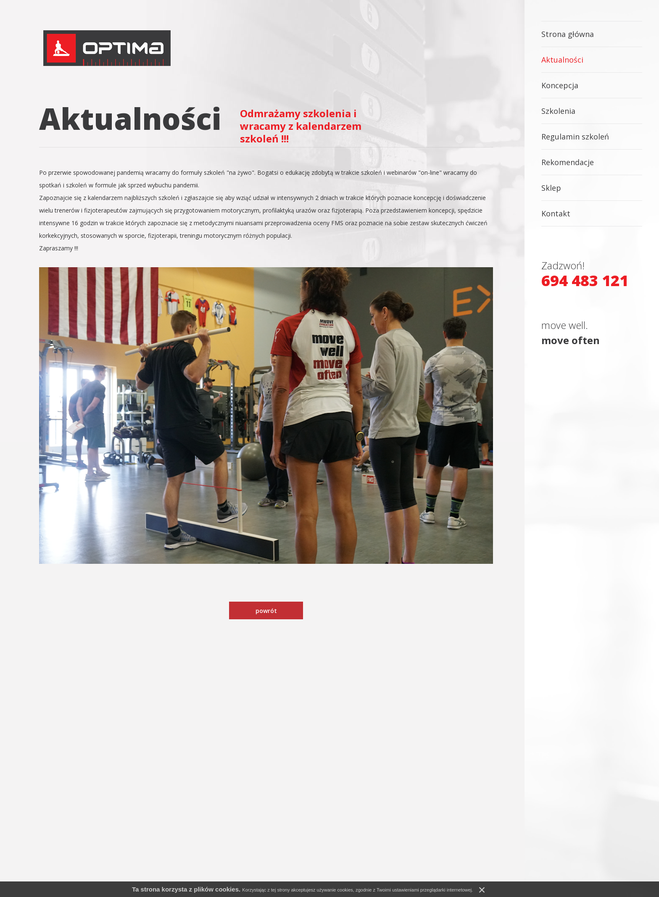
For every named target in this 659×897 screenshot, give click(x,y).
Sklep (551, 188)
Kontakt (555, 213)
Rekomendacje (567, 162)
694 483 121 (584, 280)
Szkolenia (558, 111)
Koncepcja (559, 85)
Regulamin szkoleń (575, 137)
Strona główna (567, 34)
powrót (266, 611)
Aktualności (562, 60)
